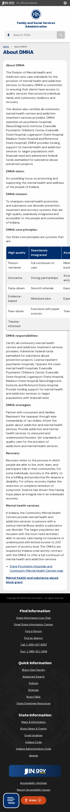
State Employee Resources (34, 703)
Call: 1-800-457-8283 (34, 644)
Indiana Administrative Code (33, 748)
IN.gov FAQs (34, 696)
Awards (33, 755)
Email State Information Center (33, 624)
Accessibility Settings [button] (33, 783)
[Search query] (34, 35)
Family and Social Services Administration (36, 24)
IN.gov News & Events (33, 728)
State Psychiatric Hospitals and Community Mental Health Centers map (36, 568)
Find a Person (33, 631)
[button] (66, 3)
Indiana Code (33, 742)
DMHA (6, 46)
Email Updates (34, 735)
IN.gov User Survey (33, 670)
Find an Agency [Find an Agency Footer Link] (33, 638)
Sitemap (33, 690)
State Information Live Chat (33, 618)
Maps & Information (33, 722)
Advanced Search (34, 676)
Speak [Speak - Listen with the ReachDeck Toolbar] (32, 800)
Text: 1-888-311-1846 (33, 651)
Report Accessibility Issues (33, 789)
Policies (33, 683)
